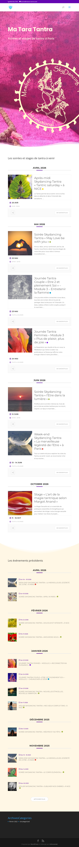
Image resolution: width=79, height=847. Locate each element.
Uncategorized (25, 821)
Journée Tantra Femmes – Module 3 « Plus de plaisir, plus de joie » (49, 337)
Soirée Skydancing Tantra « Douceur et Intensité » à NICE (44, 623)
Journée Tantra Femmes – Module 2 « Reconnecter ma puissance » (43, 664)
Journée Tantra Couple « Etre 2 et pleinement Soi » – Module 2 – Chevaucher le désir (42, 678)
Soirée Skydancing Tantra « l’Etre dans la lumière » (49, 395)
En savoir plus (62, 212)
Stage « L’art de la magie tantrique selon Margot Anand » (50, 498)
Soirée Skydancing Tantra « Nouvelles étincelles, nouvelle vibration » (41, 692)
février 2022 (13, 821)
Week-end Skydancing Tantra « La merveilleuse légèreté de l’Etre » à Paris (49, 441)
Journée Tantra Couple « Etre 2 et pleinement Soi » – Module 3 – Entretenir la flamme (50, 285)
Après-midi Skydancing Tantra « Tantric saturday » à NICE (49, 183)
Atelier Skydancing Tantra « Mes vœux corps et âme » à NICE (43, 707)
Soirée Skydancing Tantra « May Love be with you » (49, 238)
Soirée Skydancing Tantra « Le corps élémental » (40, 772)
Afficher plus (39, 799)
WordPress (34, 844)
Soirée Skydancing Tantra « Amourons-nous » (39, 637)
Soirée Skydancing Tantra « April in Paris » (37, 597)
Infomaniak (53, 844)
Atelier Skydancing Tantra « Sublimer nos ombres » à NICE (44, 786)
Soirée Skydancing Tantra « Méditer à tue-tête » (40, 732)
